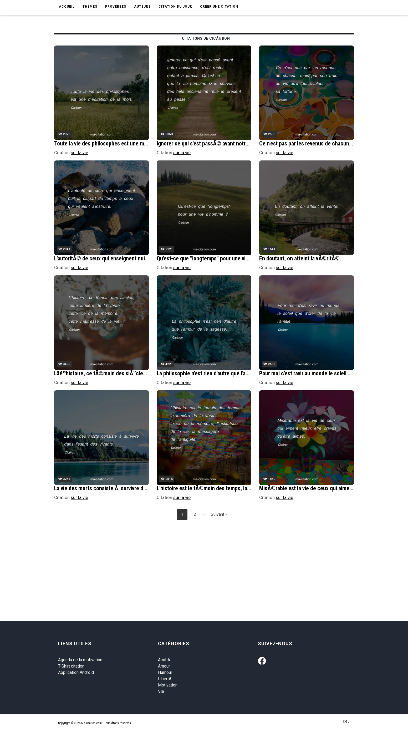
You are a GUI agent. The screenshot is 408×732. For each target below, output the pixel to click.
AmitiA (164, 659)
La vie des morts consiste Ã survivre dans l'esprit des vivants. (125, 488)
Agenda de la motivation (80, 659)
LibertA (164, 678)
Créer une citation (219, 6)
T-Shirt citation (71, 666)
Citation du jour (175, 6)
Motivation (167, 685)
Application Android (76, 672)
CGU (346, 721)
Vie (161, 691)
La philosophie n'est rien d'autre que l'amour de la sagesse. (224, 373)
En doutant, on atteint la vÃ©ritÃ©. (300, 258)
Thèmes (90, 6)
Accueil (67, 6)
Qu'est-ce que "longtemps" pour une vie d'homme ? (216, 258)
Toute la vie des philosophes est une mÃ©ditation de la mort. (125, 143)
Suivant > (219, 514)
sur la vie (79, 152)
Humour (165, 672)
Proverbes (115, 6)
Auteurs (142, 6)
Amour (164, 666)
